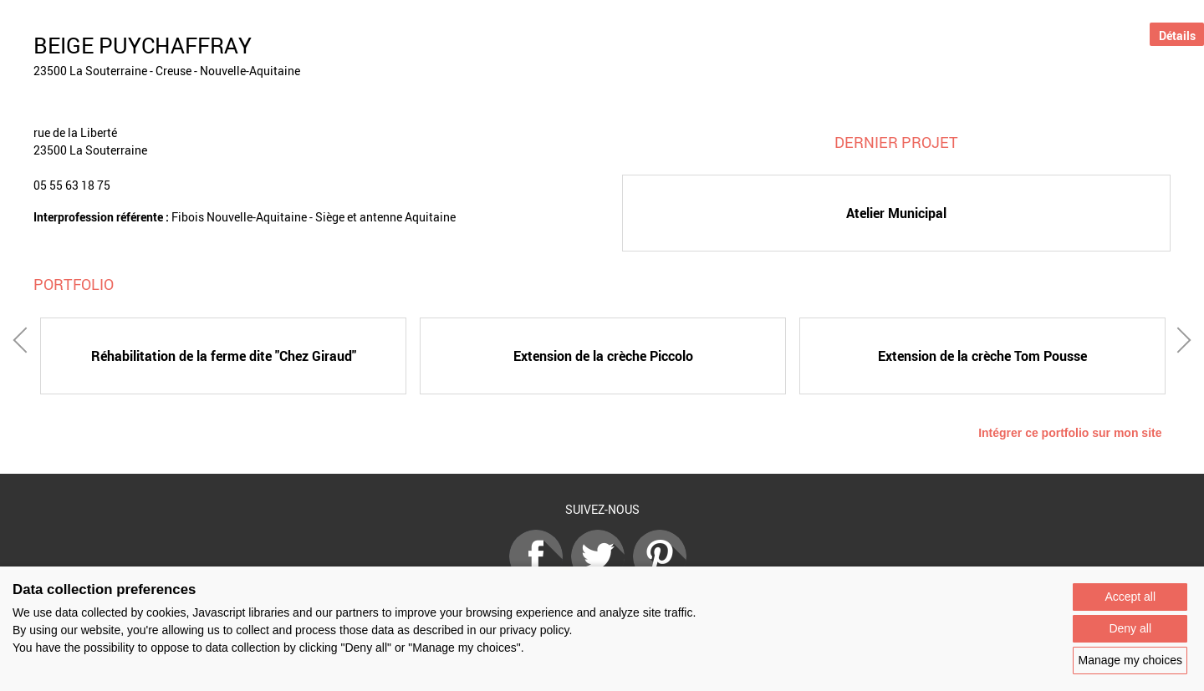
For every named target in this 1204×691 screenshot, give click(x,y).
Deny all (1130, 628)
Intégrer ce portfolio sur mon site (1069, 432)
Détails (1177, 35)
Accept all (1130, 596)
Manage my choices (1130, 660)
